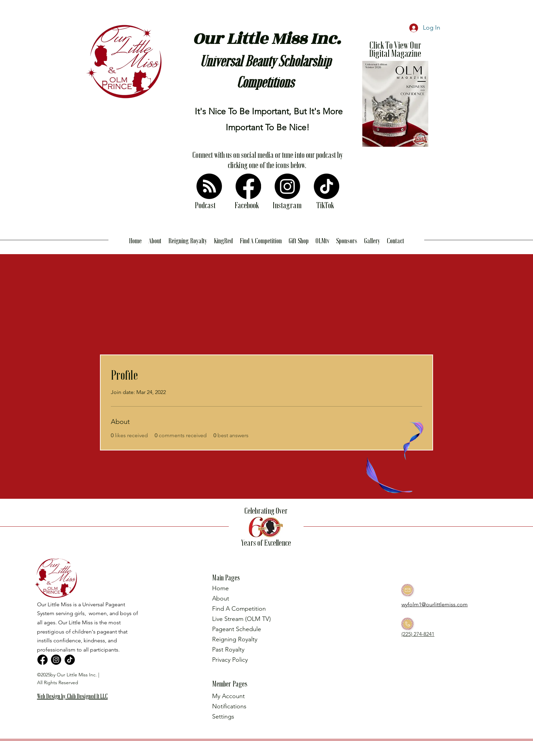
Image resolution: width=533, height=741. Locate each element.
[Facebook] (248, 186)
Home (220, 588)
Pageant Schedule (236, 629)
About (220, 598)
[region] (75, 707)
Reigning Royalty (234, 639)
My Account (228, 696)
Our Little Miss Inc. (267, 39)
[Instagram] (287, 186)
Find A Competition (239, 608)
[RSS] (209, 186)
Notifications (229, 706)
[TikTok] (326, 186)
